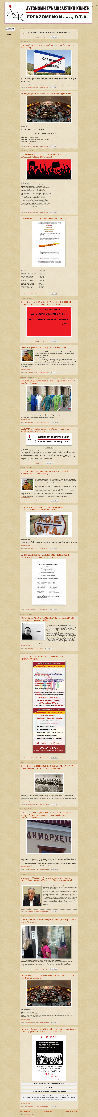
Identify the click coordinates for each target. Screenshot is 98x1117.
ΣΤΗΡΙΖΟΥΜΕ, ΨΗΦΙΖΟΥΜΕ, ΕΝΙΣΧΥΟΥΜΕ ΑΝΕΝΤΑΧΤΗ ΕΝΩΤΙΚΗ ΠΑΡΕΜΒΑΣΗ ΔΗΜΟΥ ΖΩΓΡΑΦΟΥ (48, 767)
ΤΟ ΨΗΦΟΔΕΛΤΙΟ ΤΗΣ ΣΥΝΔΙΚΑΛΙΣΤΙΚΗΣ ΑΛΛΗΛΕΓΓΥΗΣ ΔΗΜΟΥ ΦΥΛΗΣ (41, 155)
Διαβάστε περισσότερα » (26, 33)
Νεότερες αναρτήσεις (26, 1111)
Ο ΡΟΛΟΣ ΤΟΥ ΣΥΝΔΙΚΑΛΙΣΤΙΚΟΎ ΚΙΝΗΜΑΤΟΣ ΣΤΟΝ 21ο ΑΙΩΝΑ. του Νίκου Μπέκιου (47, 619)
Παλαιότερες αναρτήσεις (71, 1111)
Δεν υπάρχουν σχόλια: (44, 37)
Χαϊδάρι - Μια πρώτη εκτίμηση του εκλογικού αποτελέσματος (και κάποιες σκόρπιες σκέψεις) (47, 472)
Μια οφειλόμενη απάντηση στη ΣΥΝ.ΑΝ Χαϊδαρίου (43, 347)
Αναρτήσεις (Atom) (29, 1114)
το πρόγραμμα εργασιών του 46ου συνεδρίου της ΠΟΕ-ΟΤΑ (46, 93)
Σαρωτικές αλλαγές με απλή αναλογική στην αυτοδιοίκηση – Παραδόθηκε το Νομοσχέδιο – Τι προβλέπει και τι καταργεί (47, 879)
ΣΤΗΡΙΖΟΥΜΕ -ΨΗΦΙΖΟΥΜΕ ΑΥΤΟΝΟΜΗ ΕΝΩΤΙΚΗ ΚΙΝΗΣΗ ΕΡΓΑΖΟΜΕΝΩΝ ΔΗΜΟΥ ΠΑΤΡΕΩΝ (46, 303)
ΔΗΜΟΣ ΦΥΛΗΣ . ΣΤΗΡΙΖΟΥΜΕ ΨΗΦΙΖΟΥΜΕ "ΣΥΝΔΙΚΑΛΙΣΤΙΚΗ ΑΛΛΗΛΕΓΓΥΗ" (42, 508)
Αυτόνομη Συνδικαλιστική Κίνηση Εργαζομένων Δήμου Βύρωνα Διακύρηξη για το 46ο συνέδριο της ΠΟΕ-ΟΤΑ (48, 1030)
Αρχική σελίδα (48, 1111)
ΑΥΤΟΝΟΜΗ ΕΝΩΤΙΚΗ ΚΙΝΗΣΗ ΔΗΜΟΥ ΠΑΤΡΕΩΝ (45, 218)
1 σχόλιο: (42, 463)
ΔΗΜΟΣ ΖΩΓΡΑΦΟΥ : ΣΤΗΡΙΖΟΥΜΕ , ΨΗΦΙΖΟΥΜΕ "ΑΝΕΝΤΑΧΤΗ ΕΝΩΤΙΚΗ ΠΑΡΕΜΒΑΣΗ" (45, 556)
